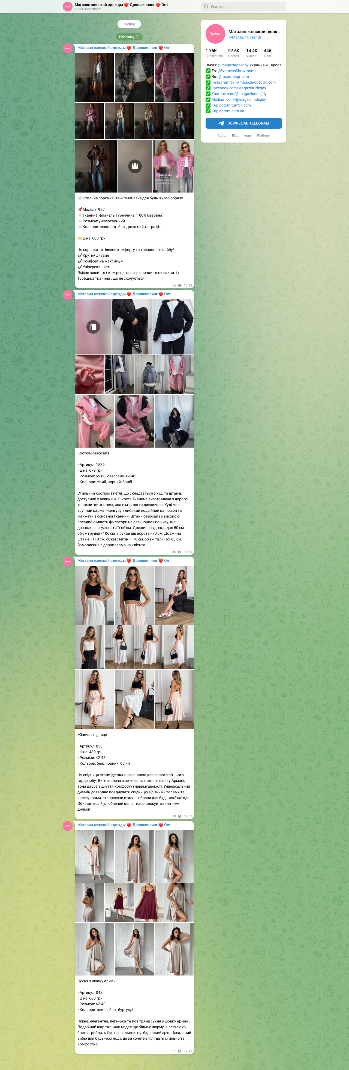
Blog (235, 135)
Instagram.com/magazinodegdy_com (244, 82)
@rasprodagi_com (233, 76)
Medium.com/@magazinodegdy (239, 99)
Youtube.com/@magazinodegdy (239, 93)
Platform (263, 135)
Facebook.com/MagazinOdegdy (239, 88)
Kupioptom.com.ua (228, 111)
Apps (248, 135)
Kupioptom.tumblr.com (231, 105)
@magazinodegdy (233, 65)
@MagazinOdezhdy (245, 37)
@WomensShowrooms (237, 71)
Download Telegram (243, 123)
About (222, 135)
